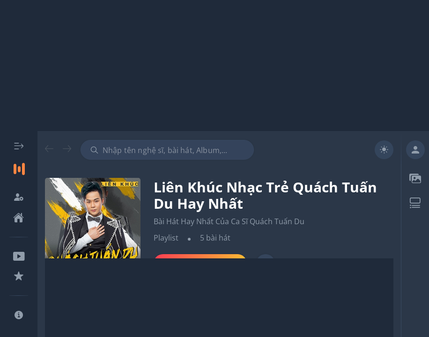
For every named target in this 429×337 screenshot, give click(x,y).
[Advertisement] (214, 65)
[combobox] (167, 150)
